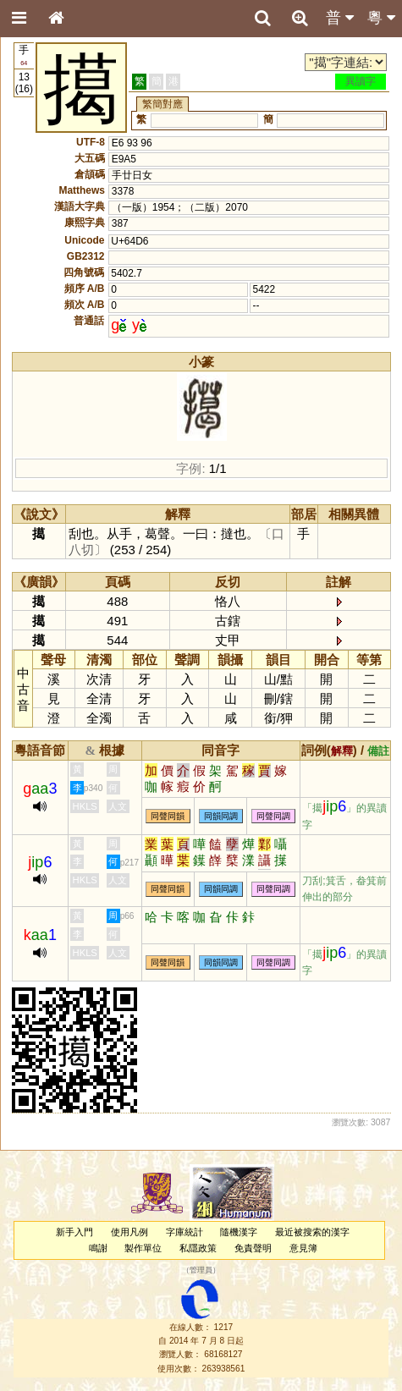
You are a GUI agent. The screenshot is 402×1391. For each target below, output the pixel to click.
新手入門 (74, 1232)
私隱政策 (198, 1248)
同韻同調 (221, 816)
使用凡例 (129, 1232)
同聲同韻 (167, 816)
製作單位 (143, 1248)
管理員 (201, 1271)
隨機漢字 (238, 1232)
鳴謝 (98, 1248)
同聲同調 (273, 816)
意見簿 (303, 1248)
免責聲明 (253, 1248)
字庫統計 (184, 1232)
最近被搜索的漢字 (312, 1232)
